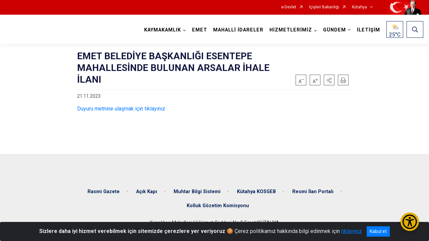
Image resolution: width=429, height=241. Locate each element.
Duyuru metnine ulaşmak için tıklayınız (121, 108)
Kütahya (359, 7)
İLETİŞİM (368, 30)
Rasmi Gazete (103, 191)
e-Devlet (288, 7)
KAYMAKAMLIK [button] (162, 30)
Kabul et (378, 231)
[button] (329, 80)
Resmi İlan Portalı (312, 191)
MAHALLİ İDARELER (238, 30)
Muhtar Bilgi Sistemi (197, 191)
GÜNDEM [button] (334, 30)
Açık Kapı (146, 191)
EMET (199, 30)
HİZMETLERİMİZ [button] (290, 30)
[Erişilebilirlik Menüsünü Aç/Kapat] (410, 222)
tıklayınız (351, 231)
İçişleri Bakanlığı (324, 7)
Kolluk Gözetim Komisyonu (218, 206)
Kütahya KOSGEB (256, 191)
